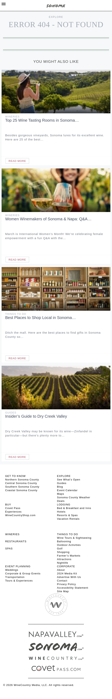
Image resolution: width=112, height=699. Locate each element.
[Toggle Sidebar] (4, 4)
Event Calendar (67, 490)
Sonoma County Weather (73, 497)
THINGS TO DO (67, 534)
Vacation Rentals (68, 518)
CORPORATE (66, 566)
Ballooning (64, 541)
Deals (61, 500)
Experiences (13, 511)
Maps (60, 493)
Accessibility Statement (72, 587)
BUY (8, 504)
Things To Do (15, 313)
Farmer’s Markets (68, 555)
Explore (56, 16)
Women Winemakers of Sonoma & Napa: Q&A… (48, 219)
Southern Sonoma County (22, 486)
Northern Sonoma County (22, 479)
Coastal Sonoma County (21, 490)
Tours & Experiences (19, 580)
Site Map (63, 591)
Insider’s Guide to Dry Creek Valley (36, 416)
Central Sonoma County (21, 483)
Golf (60, 548)
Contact (62, 580)
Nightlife (62, 562)
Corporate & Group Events (22, 573)
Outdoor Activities (69, 544)
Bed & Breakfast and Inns (74, 508)
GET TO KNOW (15, 476)
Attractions (64, 559)
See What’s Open (68, 479)
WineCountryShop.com (20, 515)
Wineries (12, 116)
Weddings (11, 569)
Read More (17, 160)
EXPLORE (64, 476)
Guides (10, 412)
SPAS (9, 548)
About (61, 569)
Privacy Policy (66, 584)
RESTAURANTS (16, 541)
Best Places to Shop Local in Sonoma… (40, 317)
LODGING (63, 504)
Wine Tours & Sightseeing (74, 537)
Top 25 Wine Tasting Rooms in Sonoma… (42, 120)
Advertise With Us (69, 577)
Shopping (63, 552)
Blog (60, 486)
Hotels (61, 511)
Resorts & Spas (67, 515)
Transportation (15, 577)
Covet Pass (12, 508)
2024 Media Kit (67, 573)
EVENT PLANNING (17, 566)
